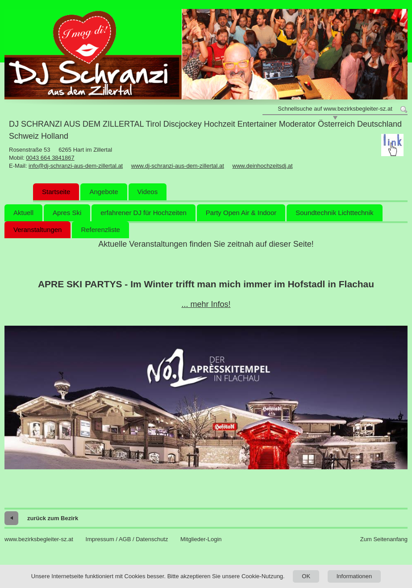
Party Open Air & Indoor (241, 212)
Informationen (354, 576)
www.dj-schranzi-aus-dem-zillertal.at (177, 165)
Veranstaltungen (37, 229)
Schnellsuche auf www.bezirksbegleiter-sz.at (335, 108)
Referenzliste (100, 229)
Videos (147, 191)
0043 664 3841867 (50, 157)
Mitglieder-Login (201, 539)
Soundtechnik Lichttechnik (334, 212)
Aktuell (23, 212)
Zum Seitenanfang (384, 539)
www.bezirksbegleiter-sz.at (38, 539)
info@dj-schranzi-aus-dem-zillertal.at (76, 165)
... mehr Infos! (205, 304)
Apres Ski (67, 212)
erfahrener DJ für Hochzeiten (143, 212)
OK (306, 576)
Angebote (103, 191)
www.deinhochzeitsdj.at (263, 165)
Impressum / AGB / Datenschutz (127, 539)
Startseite (56, 191)
